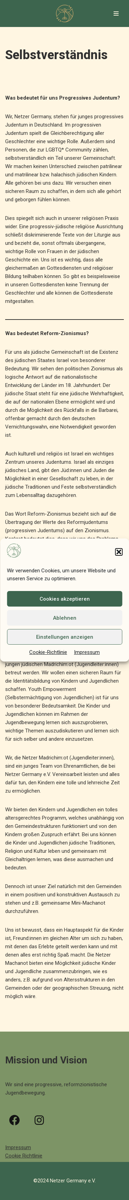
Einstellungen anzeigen (64, 637)
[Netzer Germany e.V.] (64, 13)
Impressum (87, 652)
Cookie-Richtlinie (48, 652)
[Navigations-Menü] (116, 13)
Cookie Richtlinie (23, 1156)
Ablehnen (64, 618)
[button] (118, 551)
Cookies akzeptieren (65, 599)
